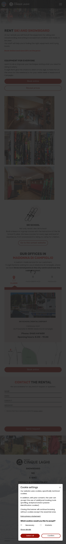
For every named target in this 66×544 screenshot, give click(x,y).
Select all (30, 536)
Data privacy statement (31, 516)
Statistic (48, 525)
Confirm (51, 536)
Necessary (30, 525)
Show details (26, 530)
